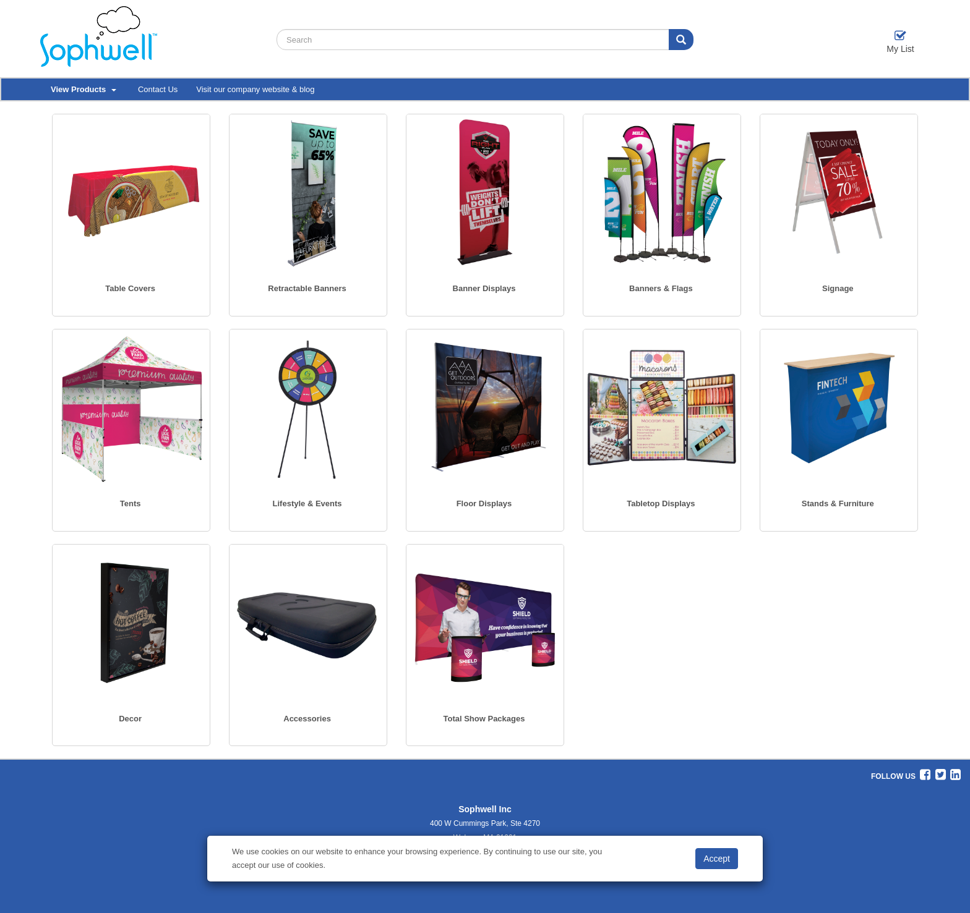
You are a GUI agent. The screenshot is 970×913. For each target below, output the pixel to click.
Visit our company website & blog (255, 89)
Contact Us (158, 89)
